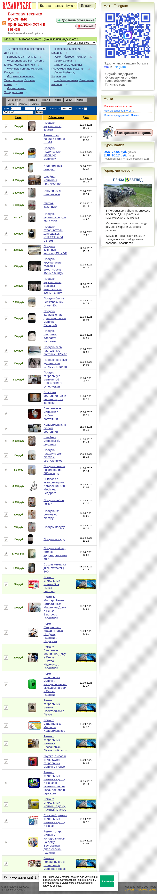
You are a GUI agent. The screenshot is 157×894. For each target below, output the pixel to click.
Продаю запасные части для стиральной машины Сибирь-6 (54, 318)
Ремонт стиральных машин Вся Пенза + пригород (51, 584)
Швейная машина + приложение (51, 180)
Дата (86, 117)
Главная (9, 39)
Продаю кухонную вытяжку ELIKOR (55, 250)
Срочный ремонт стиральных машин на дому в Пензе (55, 820)
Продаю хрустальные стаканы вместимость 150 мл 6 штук (53, 266)
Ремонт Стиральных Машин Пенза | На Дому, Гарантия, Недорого (53, 632)
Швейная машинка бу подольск (51, 441)
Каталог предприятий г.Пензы (121, 115)
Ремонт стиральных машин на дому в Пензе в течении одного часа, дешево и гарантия (54, 783)
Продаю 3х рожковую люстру (51, 514)
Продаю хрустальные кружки (52, 126)
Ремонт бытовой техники (70, 56)
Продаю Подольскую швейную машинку (51, 153)
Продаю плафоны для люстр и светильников (52, 455)
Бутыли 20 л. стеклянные (52, 192)
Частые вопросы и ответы (119, 110)
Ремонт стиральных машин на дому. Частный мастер (54, 804)
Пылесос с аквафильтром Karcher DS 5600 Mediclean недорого (55, 486)
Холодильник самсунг (52, 167)
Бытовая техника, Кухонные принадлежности (49, 39)
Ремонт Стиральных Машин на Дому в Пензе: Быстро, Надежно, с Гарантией (54, 657)
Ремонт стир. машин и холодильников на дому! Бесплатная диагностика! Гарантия (54, 842)
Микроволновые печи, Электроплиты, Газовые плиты (19, 80)
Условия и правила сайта (140, 889)
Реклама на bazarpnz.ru (118, 106)
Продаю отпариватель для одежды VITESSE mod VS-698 (53, 233)
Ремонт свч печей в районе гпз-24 (54, 139)
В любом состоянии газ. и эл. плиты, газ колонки (54, 397)
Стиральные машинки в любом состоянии (52, 414)
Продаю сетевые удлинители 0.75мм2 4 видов (55, 363)
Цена (18, 117)
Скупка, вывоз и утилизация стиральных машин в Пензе (54, 761)
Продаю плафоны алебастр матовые (50, 336)
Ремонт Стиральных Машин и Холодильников (54, 725)
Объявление (56, 117)
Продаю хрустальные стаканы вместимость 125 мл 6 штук (53, 285)
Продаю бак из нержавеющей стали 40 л (53, 302)
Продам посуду (54, 527)
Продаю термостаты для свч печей (54, 217)
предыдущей (26, 877)
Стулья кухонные (50, 204)
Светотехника (63, 60)
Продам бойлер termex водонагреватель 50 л (55, 553)
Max (106, 67)
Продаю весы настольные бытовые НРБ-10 (55, 350)
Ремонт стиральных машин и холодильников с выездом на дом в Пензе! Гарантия (55, 684)
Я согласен (108, 881)
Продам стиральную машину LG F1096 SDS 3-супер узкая (52, 379)
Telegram (119, 67)
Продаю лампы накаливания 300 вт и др (54, 469)
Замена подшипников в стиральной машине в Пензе (54, 863)
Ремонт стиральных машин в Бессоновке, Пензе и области (55, 743)
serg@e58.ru (17, 889)
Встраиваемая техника (21, 56)
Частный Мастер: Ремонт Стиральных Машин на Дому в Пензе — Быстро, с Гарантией (54, 607)
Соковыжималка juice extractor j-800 (54, 568)
